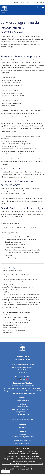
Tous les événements (22, 400)
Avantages (22, 427)
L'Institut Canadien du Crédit (22, 469)
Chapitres (22, 434)
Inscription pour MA (22, 417)
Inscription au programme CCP (22, 409)
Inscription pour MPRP (22, 414)
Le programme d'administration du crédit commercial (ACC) (22, 388)
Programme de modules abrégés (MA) (22, 393)
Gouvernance (15, 437)
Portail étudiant (22, 407)
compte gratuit (25, 443)
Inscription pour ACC (22, 412)
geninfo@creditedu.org (22, 359)
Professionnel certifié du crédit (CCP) (23, 386)
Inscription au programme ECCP (22, 419)
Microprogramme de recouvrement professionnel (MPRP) (23, 391)
